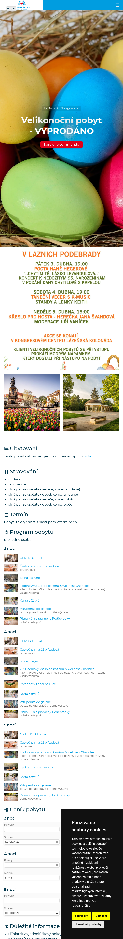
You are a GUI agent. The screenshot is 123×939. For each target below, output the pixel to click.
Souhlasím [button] (81, 915)
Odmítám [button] (101, 915)
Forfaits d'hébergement (61, 108)
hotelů (89, 456)
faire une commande (61, 144)
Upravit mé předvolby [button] (88, 924)
